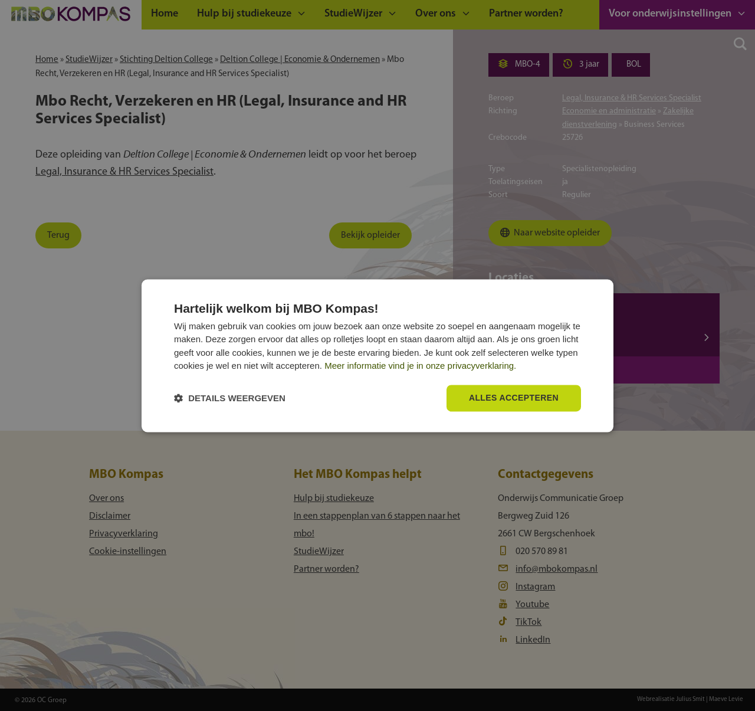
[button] (229, 398)
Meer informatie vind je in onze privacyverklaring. (420, 366)
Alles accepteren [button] (514, 397)
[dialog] (377, 355)
